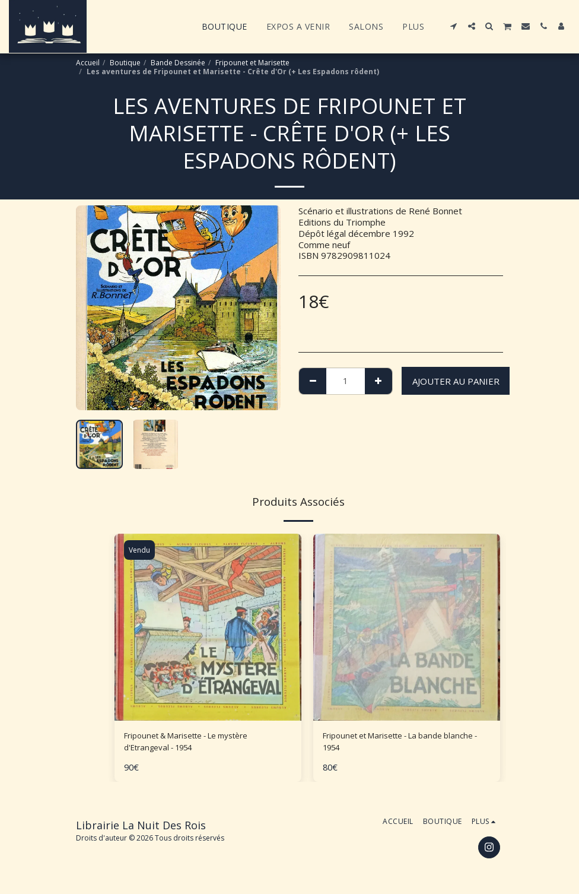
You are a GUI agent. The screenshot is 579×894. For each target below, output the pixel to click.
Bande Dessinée (178, 63)
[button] (454, 26)
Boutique (125, 63)
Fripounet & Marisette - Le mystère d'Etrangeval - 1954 (197, 743)
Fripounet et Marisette (252, 63)
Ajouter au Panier (456, 381)
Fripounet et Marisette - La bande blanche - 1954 (392, 743)
